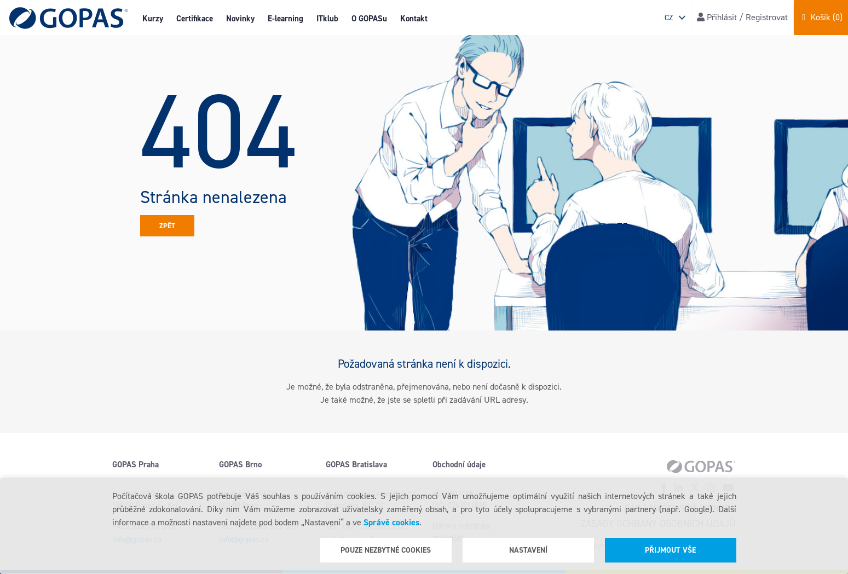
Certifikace (194, 18)
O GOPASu (369, 18)
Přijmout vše (670, 550)
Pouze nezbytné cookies (386, 550)
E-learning (285, 18)
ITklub (327, 18)
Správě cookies (391, 522)
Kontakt (414, 18)
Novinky (240, 18)
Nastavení (528, 550)
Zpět (167, 225)
